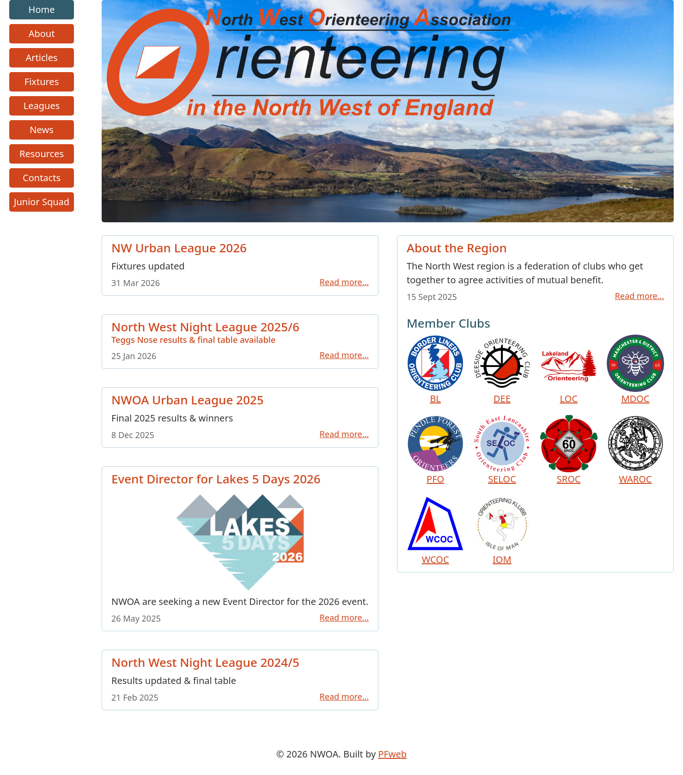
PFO (435, 450)
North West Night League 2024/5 (205, 662)
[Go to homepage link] (388, 219)
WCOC (435, 530)
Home (42, 9)
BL (435, 370)
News (41, 129)
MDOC (635, 370)
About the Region (457, 247)
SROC (569, 450)
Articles (42, 57)
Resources (41, 153)
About (42, 33)
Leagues (42, 105)
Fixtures (41, 81)
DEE (502, 370)
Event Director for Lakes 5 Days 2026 (216, 478)
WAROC (635, 450)
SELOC (502, 450)
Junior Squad (41, 201)
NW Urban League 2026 (179, 247)
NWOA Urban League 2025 (187, 400)
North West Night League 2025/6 (240, 331)
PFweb (392, 754)
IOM (502, 530)
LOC (569, 370)
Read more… (344, 281)
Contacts (42, 177)
